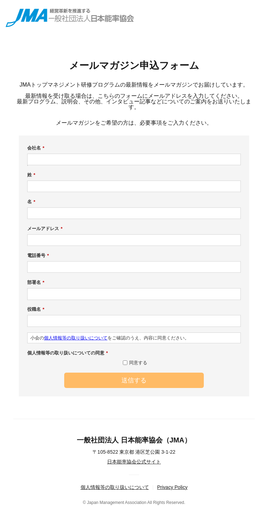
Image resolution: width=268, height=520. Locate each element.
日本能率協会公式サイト (134, 461)
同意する (138, 362)
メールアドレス (44, 229)
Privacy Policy (172, 487)
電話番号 (38, 255)
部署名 (35, 282)
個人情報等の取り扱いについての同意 (67, 353)
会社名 (35, 148)
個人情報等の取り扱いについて (75, 337)
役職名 (35, 309)
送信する (134, 380)
